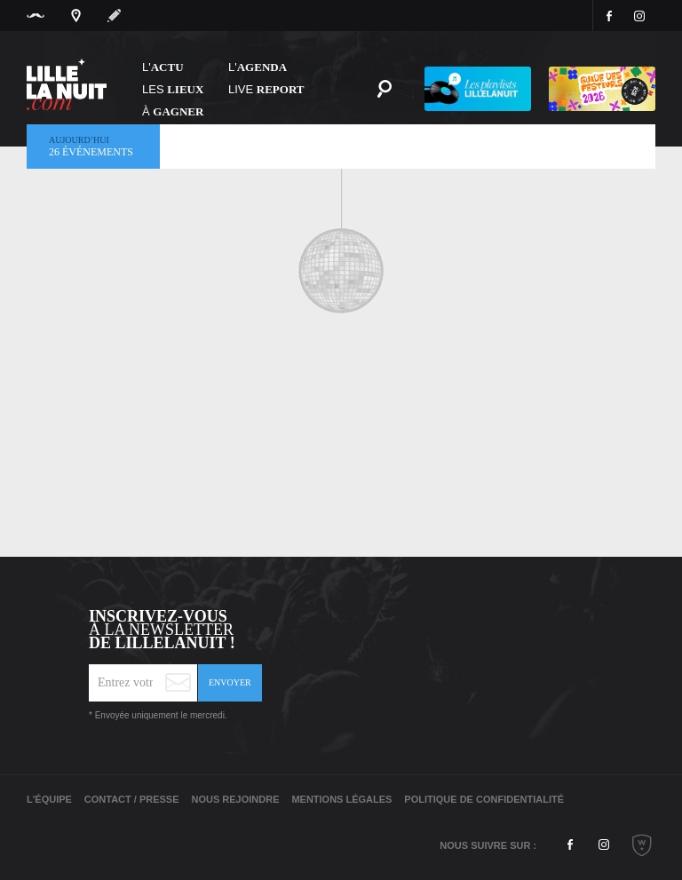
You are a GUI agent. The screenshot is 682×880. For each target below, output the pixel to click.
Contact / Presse (131, 799)
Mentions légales (341, 799)
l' (257, 67)
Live (266, 89)
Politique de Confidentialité (484, 799)
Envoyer (230, 682)
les (172, 89)
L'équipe (49, 799)
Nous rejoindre (235, 799)
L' (163, 67)
